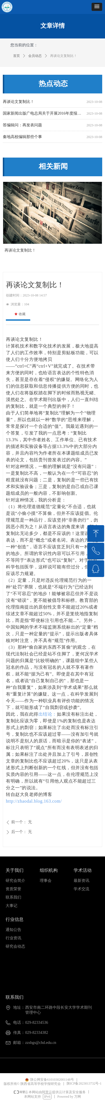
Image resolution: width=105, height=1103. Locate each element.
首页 (16, 56)
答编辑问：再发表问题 (22, 126)
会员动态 (35, 56)
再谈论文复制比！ (18, 102)
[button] (97, 7)
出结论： (47, 714)
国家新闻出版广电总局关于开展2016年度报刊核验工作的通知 (43, 114)
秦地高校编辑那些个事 (22, 137)
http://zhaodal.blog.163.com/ (34, 801)
